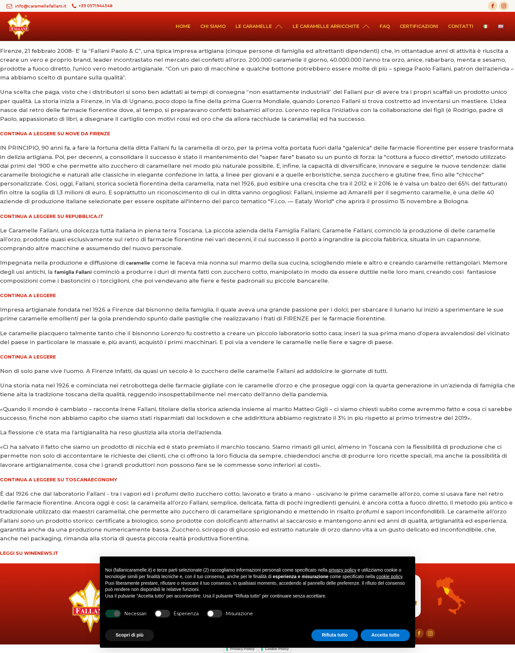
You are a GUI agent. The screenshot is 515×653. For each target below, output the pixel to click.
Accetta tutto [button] (385, 635)
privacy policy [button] (342, 570)
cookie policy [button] (389, 576)
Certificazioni (419, 26)
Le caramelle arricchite (331, 26)
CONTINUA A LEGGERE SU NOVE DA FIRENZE (55, 134)
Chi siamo (213, 26)
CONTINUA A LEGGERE (28, 295)
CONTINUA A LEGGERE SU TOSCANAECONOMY (58, 480)
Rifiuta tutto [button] (335, 635)
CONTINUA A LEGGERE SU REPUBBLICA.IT (51, 216)
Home (183, 26)
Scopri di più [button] (130, 635)
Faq (385, 26)
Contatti (460, 26)
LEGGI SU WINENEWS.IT (29, 553)
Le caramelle (258, 26)
